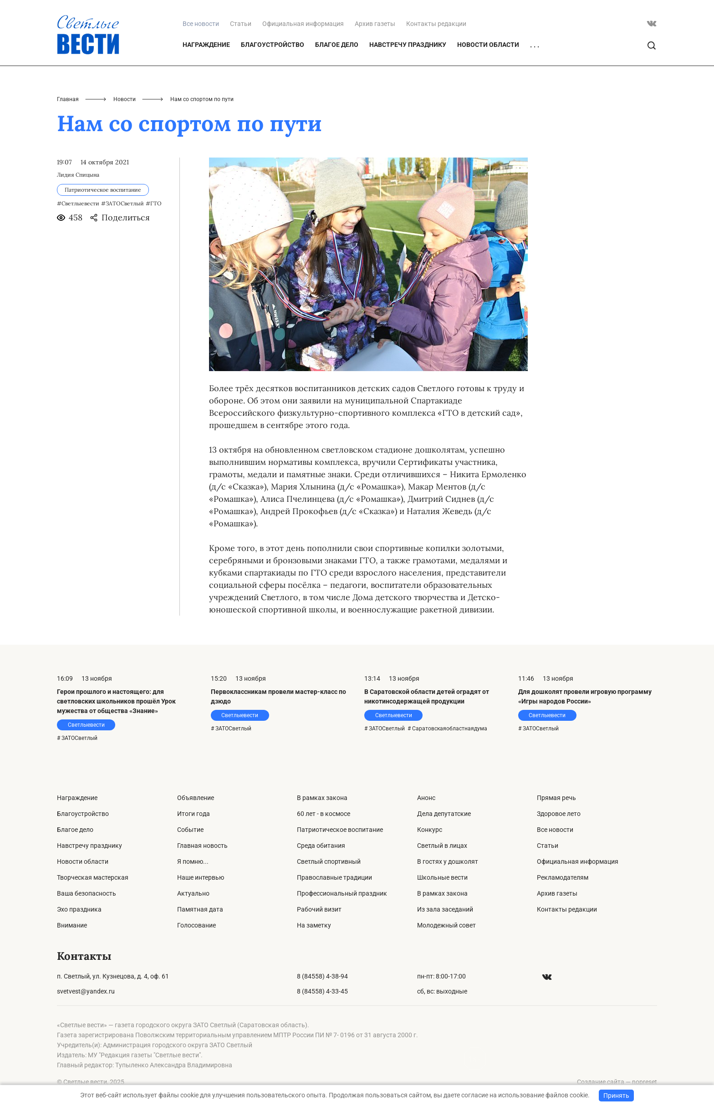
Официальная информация (303, 23)
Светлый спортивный (329, 861)
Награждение (206, 44)
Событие (190, 829)
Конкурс (429, 829)
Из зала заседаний (445, 909)
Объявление (195, 797)
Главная (68, 99)
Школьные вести (442, 877)
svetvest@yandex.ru (86, 991)
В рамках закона (322, 797)
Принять (616, 1095)
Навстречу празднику (407, 44)
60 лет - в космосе (323, 813)
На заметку (314, 925)
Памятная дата (200, 909)
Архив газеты (375, 23)
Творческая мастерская (92, 877)
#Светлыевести (78, 203)
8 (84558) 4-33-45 (322, 991)
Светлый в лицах (442, 845)
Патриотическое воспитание (340, 829)
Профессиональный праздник (342, 893)
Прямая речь (556, 797)
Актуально (193, 893)
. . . (534, 45)
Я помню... (193, 861)
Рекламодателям (562, 877)
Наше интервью (200, 877)
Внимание (72, 925)
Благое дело (336, 44)
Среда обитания (321, 845)
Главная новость (202, 845)
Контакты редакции (436, 23)
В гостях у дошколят (447, 861)
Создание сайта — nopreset (617, 1082)
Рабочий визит (319, 909)
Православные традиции (334, 877)
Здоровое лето (559, 813)
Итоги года (193, 813)
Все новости (555, 829)
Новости (124, 99)
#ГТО (154, 203)
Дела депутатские (444, 813)
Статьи (240, 23)
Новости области (488, 44)
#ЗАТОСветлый (122, 203)
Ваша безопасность (86, 893)
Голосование (196, 925)
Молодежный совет (446, 925)
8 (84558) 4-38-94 (322, 976)
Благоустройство (272, 44)
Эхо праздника (79, 909)
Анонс (426, 797)
